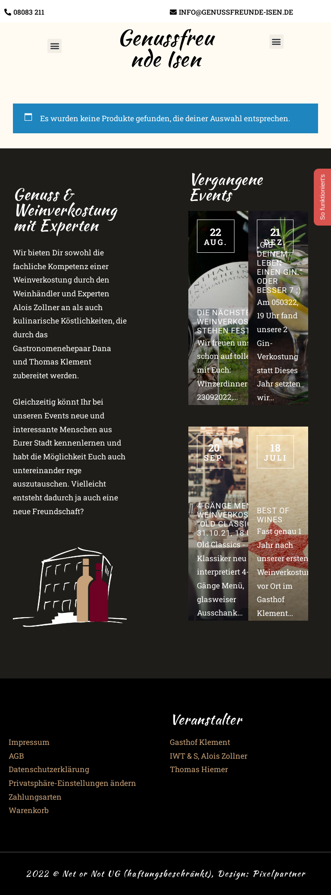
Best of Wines (273, 515)
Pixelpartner (279, 873)
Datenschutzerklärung (49, 769)
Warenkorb (29, 810)
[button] (54, 46)
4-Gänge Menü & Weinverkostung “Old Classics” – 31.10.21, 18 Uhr (234, 519)
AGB (16, 756)
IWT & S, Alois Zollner (208, 756)
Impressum (29, 742)
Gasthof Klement (200, 742)
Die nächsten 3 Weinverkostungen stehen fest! (239, 321)
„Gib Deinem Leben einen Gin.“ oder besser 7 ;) (280, 268)
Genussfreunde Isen (165, 48)
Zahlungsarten (35, 797)
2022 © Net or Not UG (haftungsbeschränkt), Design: (139, 873)
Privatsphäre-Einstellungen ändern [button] (72, 783)
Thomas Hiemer (199, 769)
